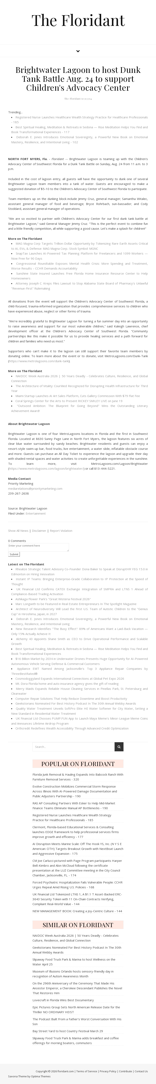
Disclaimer (39, 531)
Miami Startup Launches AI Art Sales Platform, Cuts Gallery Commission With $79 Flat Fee (77, 396)
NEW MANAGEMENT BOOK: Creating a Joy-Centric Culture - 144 (77, 911)
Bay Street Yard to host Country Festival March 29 (67, 1031)
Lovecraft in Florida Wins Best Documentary (63, 1000)
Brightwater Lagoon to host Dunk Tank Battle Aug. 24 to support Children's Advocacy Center (78, 78)
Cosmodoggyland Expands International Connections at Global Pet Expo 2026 (69, 678)
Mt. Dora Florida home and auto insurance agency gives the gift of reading (67, 684)
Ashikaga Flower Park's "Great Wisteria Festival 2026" (53, 599)
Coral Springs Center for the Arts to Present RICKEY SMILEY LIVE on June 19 (68, 401)
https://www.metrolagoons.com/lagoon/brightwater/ (46, 468)
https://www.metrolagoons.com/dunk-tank (39, 361)
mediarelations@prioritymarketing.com (35, 488)
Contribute (125, 1071)
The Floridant (78, 19)
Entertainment (36, 513)
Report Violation (61, 531)
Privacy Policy (108, 1071)
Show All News (18, 531)
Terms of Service (86, 1071)
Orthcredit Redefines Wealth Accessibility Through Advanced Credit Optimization (72, 728)
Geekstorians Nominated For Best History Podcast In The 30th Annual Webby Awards (75, 703)
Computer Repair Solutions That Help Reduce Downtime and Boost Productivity (71, 698)
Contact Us (141, 1071)
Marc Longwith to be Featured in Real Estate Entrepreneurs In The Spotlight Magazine (75, 604)
